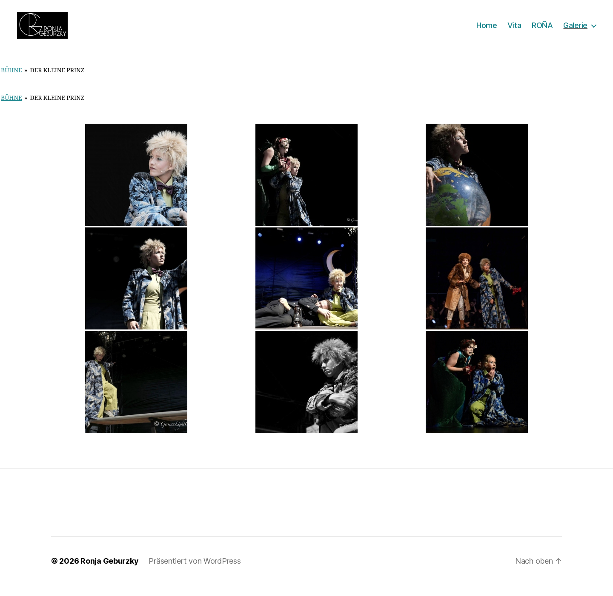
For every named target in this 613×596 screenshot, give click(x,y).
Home (486, 30)
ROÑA (542, 30)
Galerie (575, 30)
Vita (514, 30)
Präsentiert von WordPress (195, 572)
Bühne (11, 81)
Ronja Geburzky (109, 572)
